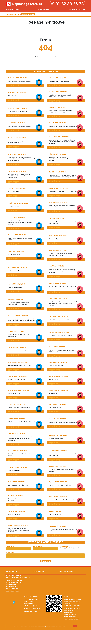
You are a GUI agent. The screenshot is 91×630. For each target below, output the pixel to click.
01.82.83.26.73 (36, 608)
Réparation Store (43, 9)
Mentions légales (38, 571)
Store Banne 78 (11, 586)
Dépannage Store (11, 571)
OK (75, 626)
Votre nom (10, 546)
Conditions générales (66, 571)
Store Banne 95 (11, 584)
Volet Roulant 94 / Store (14, 580)
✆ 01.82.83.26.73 (67, 3)
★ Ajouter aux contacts (71, 619)
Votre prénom (38, 546)
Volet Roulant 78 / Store (14, 582)
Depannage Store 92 (12, 591)
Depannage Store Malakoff (14, 575)
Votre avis (10, 552)
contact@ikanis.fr (33, 606)
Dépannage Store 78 (12, 9)
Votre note (64, 546)
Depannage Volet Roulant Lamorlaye (18, 578)
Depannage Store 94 (12, 589)
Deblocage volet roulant (77, 9)
